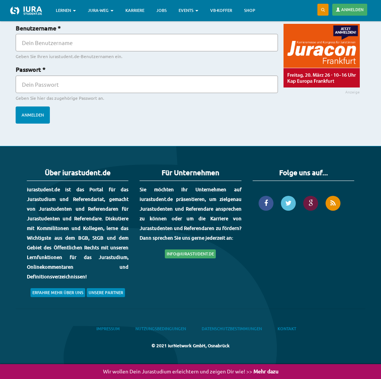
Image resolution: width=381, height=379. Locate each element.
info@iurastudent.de (190, 254)
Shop (249, 10)
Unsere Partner (106, 292)
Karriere (134, 10)
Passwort (30, 69)
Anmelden (350, 9)
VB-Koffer (221, 10)
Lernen (66, 10)
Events (188, 10)
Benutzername (38, 28)
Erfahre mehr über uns (57, 292)
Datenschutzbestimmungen (232, 328)
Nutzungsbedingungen (160, 328)
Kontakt (287, 328)
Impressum (108, 328)
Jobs (161, 10)
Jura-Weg (100, 10)
